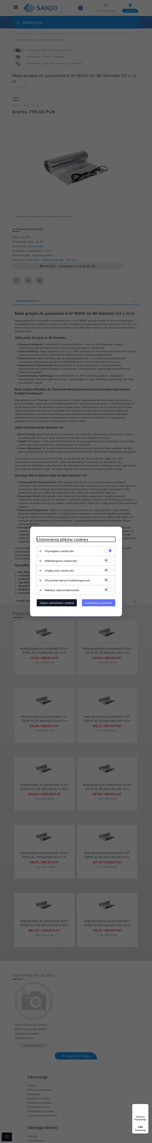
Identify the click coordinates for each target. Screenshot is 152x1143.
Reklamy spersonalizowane (61, 590)
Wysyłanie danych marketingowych (66, 580)
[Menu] (146, 1106)
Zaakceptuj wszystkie (99, 602)
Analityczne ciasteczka (58, 570)
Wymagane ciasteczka (58, 551)
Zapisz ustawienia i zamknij (56, 602)
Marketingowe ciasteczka (60, 560)
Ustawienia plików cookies (61, 539)
